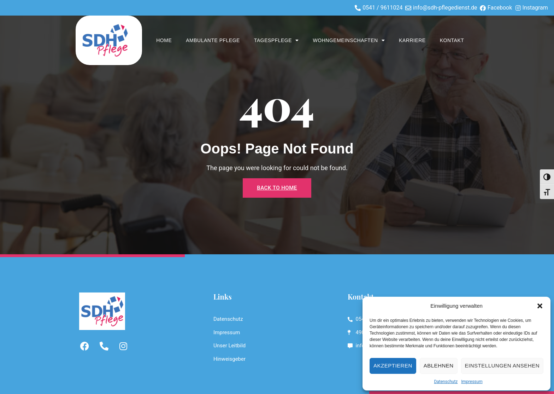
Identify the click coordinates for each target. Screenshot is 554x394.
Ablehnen (439, 366)
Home (164, 40)
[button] (539, 305)
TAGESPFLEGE (276, 40)
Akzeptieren (392, 366)
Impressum (471, 381)
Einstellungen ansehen (502, 366)
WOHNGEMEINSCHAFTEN (349, 40)
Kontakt (452, 40)
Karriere (412, 40)
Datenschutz (446, 381)
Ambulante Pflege (213, 40)
